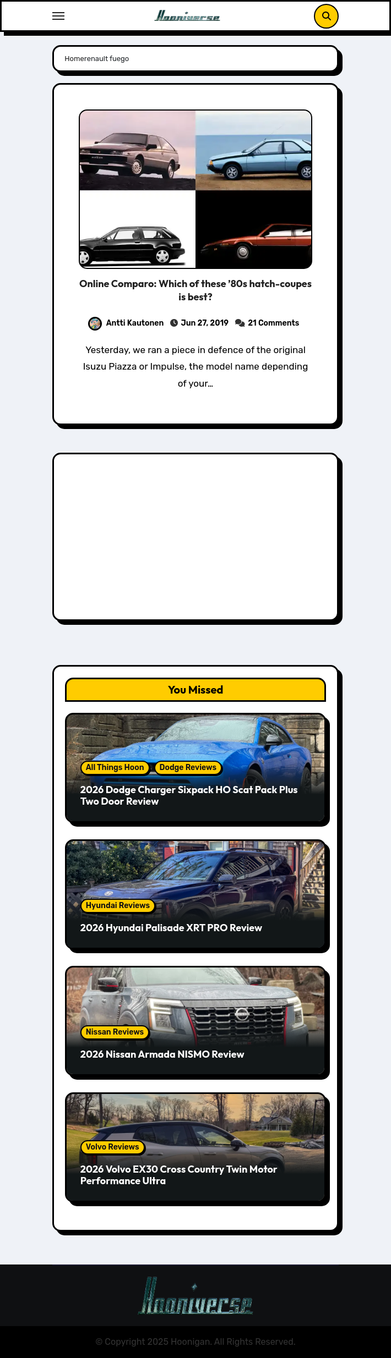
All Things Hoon (115, 767)
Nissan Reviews (115, 1032)
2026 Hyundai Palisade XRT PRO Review (171, 927)
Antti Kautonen (126, 323)
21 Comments (273, 323)
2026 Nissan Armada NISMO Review (162, 1054)
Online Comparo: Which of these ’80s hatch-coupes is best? (195, 290)
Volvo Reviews (112, 1147)
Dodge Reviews (188, 767)
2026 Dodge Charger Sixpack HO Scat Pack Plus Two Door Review (189, 795)
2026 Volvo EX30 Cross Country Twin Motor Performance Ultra (179, 1175)
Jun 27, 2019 (204, 323)
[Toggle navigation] (58, 16)
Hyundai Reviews (118, 905)
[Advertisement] (197, 540)
